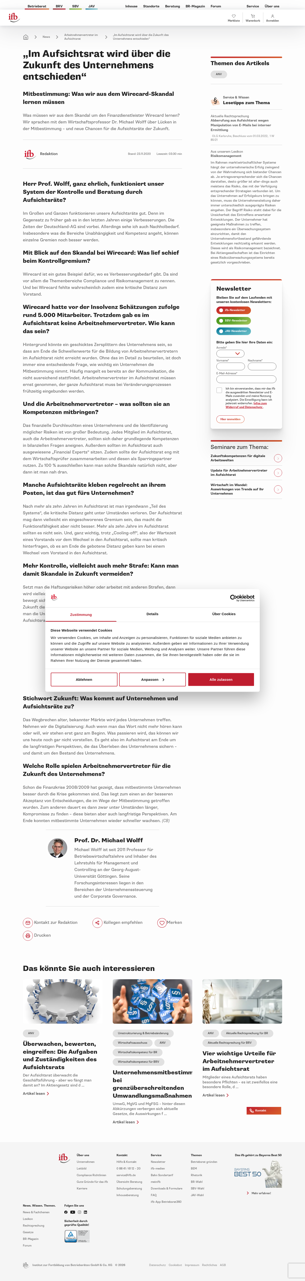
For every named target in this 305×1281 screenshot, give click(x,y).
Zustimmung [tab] (81, 615)
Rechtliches (209, 1265)
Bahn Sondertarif (162, 1175)
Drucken (37, 936)
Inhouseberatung (128, 1195)
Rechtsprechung (33, 1225)
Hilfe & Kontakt (127, 1162)
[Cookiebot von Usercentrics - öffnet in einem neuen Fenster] (233, 598)
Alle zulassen (220, 679)
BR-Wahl (197, 1182)
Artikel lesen (37, 1093)
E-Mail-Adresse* (226, 373)
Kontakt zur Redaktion (50, 923)
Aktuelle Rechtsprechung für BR (247, 1033)
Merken (174, 922)
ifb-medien (158, 1168)
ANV (219, 74)
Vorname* (222, 360)
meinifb (156, 1182)
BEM (194, 1168)
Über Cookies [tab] (224, 614)
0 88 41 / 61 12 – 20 (129, 1168)
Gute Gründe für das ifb (92, 1182)
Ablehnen (84, 679)
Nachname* (255, 360)
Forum (27, 1245)
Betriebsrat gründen (204, 1162)
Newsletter (158, 1162)
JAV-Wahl (197, 1195)
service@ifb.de (126, 1175)
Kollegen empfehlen (117, 923)
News (46, 37)
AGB (223, 1265)
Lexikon (28, 1219)
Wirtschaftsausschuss (132, 1043)
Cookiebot (175, 1265)
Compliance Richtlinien (91, 1175)
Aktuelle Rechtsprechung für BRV (230, 1043)
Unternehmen (86, 1162)
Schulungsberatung (129, 1188)
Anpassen (152, 679)
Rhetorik (196, 1175)
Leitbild (81, 1168)
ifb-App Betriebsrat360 (166, 1202)
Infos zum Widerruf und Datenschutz (246, 405)
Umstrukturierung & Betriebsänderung (143, 1033)
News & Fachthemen (36, 1212)
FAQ (154, 1195)
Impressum (192, 1265)
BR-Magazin (31, 1239)
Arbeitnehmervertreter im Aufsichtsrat (81, 37)
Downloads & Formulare (166, 1188)
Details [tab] (152, 614)
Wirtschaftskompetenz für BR (137, 1052)
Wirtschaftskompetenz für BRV (138, 1062)
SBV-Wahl (197, 1188)
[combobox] (230, 353)
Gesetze (28, 1232)
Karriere (82, 1188)
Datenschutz (157, 1265)
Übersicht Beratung (129, 1182)
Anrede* (221, 348)
